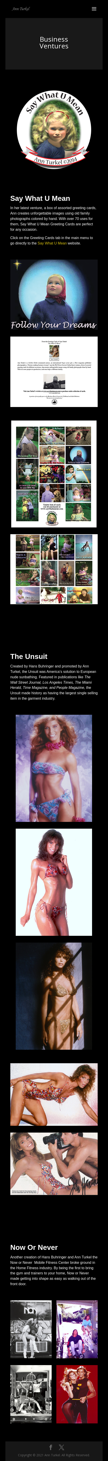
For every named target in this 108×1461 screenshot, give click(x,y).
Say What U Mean (52, 243)
